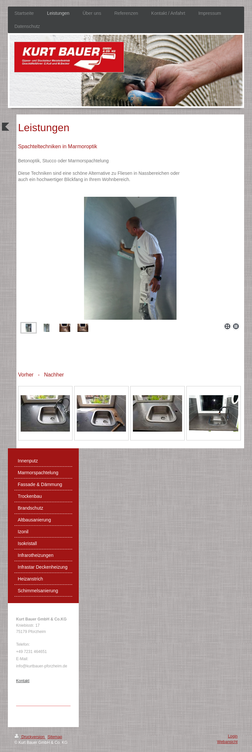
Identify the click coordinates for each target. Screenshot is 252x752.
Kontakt (23, 681)
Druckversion (30, 737)
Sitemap (55, 737)
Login (233, 736)
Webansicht (227, 742)
